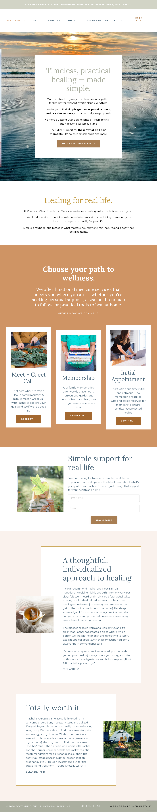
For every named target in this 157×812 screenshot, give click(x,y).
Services (54, 20)
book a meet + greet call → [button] (78, 143)
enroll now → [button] (78, 416)
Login (118, 20)
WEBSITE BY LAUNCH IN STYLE (130, 806)
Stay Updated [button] (104, 520)
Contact (73, 20)
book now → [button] (138, 20)
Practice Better (96, 20)
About (37, 20)
